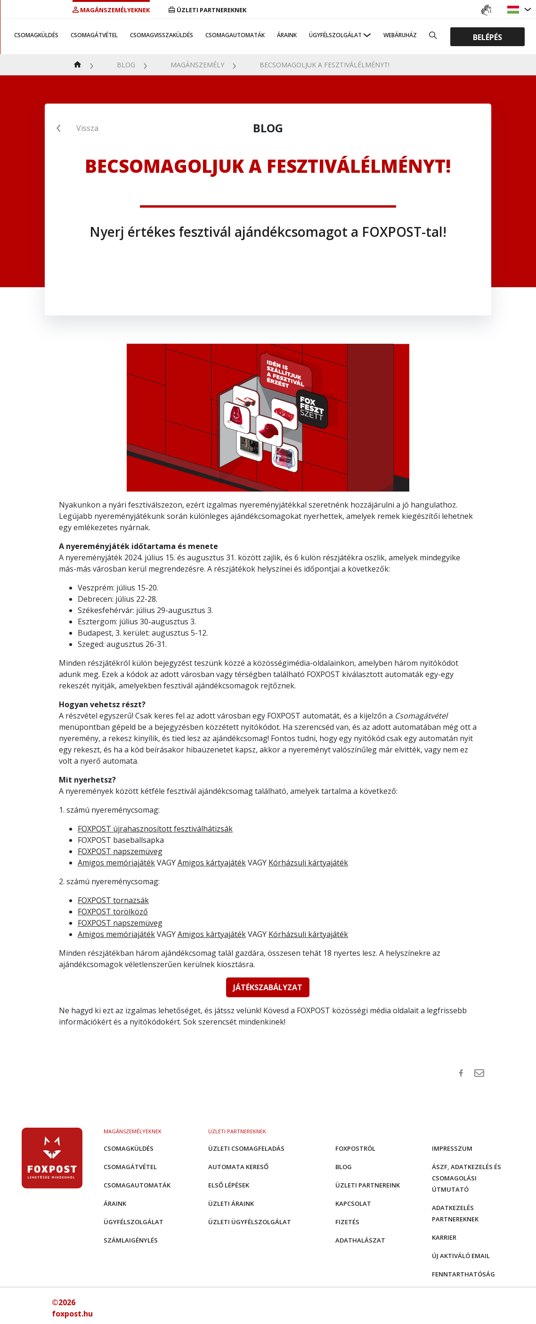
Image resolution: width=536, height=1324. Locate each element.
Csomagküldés (36, 35)
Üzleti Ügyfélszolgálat (249, 1222)
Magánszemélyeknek (111, 10)
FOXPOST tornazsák (113, 900)
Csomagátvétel (94, 35)
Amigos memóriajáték (116, 862)
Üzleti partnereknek (207, 10)
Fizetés (347, 1222)
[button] (514, 9)
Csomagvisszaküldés (161, 35)
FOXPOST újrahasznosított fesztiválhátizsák (155, 828)
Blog (126, 64)
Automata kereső (238, 1167)
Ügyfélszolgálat (335, 35)
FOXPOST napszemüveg (120, 851)
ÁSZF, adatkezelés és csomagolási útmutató (466, 1178)
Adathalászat (360, 1240)
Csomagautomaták (235, 35)
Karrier (444, 1237)
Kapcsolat (353, 1203)
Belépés (487, 36)
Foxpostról (355, 1148)
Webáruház (400, 35)
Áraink (287, 35)
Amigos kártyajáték (212, 862)
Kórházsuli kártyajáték (308, 862)
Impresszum (452, 1148)
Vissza (87, 128)
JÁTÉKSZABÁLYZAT (267, 987)
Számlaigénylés (131, 1240)
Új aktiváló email (461, 1255)
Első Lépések (228, 1185)
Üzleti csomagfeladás (246, 1148)
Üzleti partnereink (367, 1185)
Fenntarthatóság (463, 1274)
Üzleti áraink (231, 1203)
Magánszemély (197, 64)
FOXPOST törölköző (113, 911)
